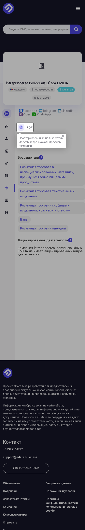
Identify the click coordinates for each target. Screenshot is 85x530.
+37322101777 (13, 449)
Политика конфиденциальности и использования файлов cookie (62, 504)
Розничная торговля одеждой (43, 228)
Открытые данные (58, 483)
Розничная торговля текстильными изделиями (47, 193)
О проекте (10, 522)
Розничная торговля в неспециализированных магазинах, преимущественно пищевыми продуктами (47, 174)
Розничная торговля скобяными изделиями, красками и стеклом (45, 207)
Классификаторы (15, 514)
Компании (10, 506)
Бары (24, 219)
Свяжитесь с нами (26, 468)
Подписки (10, 491)
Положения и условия (61, 491)
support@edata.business (20, 457)
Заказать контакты (16, 499)
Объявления (11, 483)
